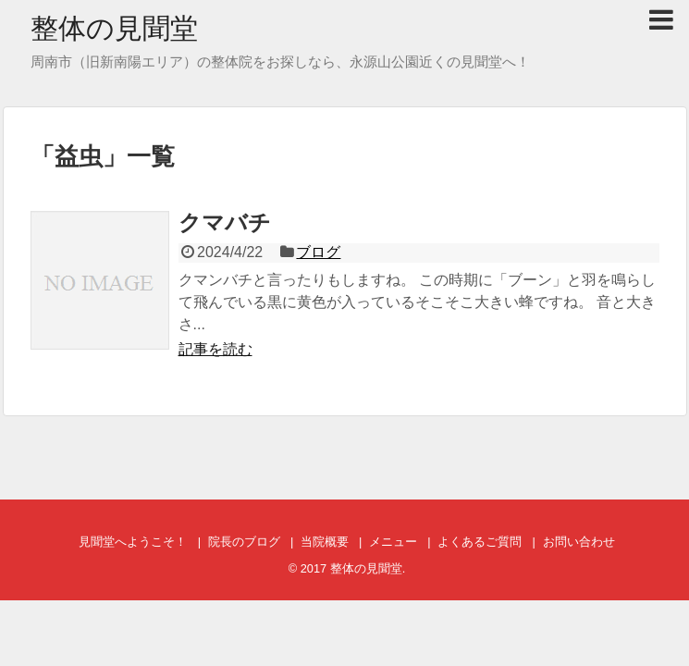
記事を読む (215, 349)
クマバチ (224, 222)
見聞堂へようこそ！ (133, 542)
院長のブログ (244, 542)
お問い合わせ (579, 542)
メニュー (393, 542)
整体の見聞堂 (114, 28)
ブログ (318, 252)
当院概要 (325, 542)
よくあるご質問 (479, 542)
